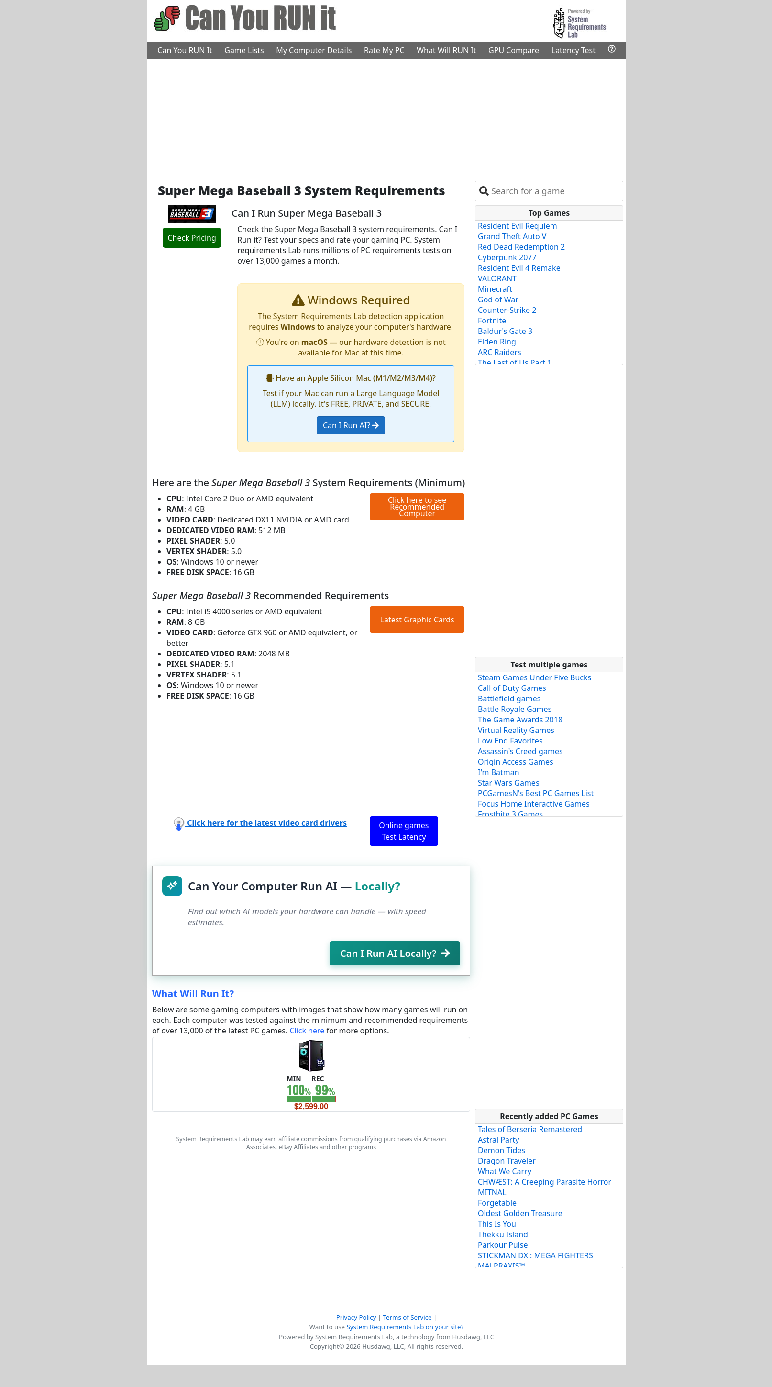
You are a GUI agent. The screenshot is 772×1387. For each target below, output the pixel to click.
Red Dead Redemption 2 (521, 247)
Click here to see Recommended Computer (417, 507)
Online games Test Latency (404, 831)
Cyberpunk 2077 (507, 257)
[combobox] (555, 191)
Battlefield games (509, 698)
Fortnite (492, 320)
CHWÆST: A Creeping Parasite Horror (544, 1181)
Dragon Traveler (507, 1160)
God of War (498, 299)
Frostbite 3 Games (510, 814)
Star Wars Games (509, 782)
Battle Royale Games (514, 709)
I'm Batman (498, 772)
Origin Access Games (515, 761)
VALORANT (497, 278)
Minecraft (495, 289)
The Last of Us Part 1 (514, 362)
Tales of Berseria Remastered (530, 1129)
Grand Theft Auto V (512, 236)
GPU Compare (513, 50)
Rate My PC (384, 50)
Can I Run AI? (351, 425)
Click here (306, 1030)
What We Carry (504, 1171)
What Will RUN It (446, 50)
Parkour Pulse (503, 1245)
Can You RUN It (184, 50)
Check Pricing (191, 238)
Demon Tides (501, 1150)
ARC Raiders (499, 352)
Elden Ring (497, 341)
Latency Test (573, 50)
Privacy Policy (356, 1317)
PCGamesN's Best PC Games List (536, 793)
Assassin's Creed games (520, 751)
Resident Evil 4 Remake (519, 268)
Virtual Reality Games (516, 730)
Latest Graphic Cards (417, 619)
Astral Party (498, 1139)
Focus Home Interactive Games (534, 804)
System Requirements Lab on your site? (404, 1326)
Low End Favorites (510, 740)
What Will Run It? (193, 993)
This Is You (497, 1224)
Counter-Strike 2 (507, 310)
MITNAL (492, 1192)
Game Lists (244, 50)
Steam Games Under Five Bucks (534, 677)
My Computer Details (314, 50)
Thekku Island (503, 1234)
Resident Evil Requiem (517, 226)
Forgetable (497, 1203)
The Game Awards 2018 (520, 719)
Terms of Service (407, 1317)
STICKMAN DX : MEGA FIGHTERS (535, 1255)
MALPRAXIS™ (501, 1266)
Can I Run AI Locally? (395, 953)
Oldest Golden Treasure (520, 1213)
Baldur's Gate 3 (505, 331)
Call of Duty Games (512, 688)
